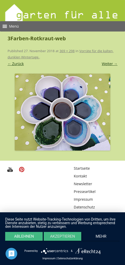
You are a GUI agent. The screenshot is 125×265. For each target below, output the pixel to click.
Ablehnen (24, 236)
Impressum (83, 199)
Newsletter (83, 183)
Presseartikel (84, 191)
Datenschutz (84, 207)
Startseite (82, 168)
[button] (14, 26)
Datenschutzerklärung (70, 258)
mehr (101, 236)
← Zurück (16, 63)
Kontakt (80, 176)
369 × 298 (67, 51)
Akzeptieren (62, 236)
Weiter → (109, 63)
